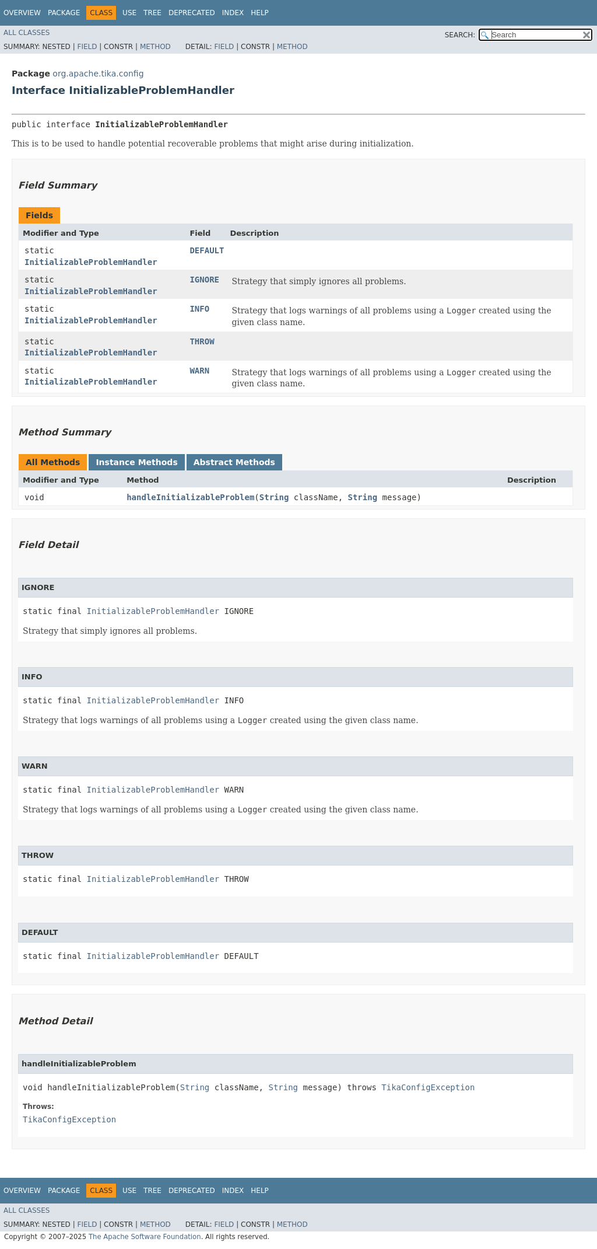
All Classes (26, 33)
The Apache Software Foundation (145, 1237)
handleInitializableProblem (190, 497)
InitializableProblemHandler (90, 262)
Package (64, 13)
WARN (199, 370)
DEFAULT (206, 250)
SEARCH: (460, 35)
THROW (201, 341)
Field (87, 47)
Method (155, 47)
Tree (152, 13)
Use (129, 13)
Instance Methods (136, 462)
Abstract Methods (234, 462)
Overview (22, 13)
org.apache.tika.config (97, 73)
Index (233, 13)
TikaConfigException (428, 1087)
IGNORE (204, 279)
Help (260, 13)
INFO (199, 308)
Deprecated (191, 13)
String (274, 497)
